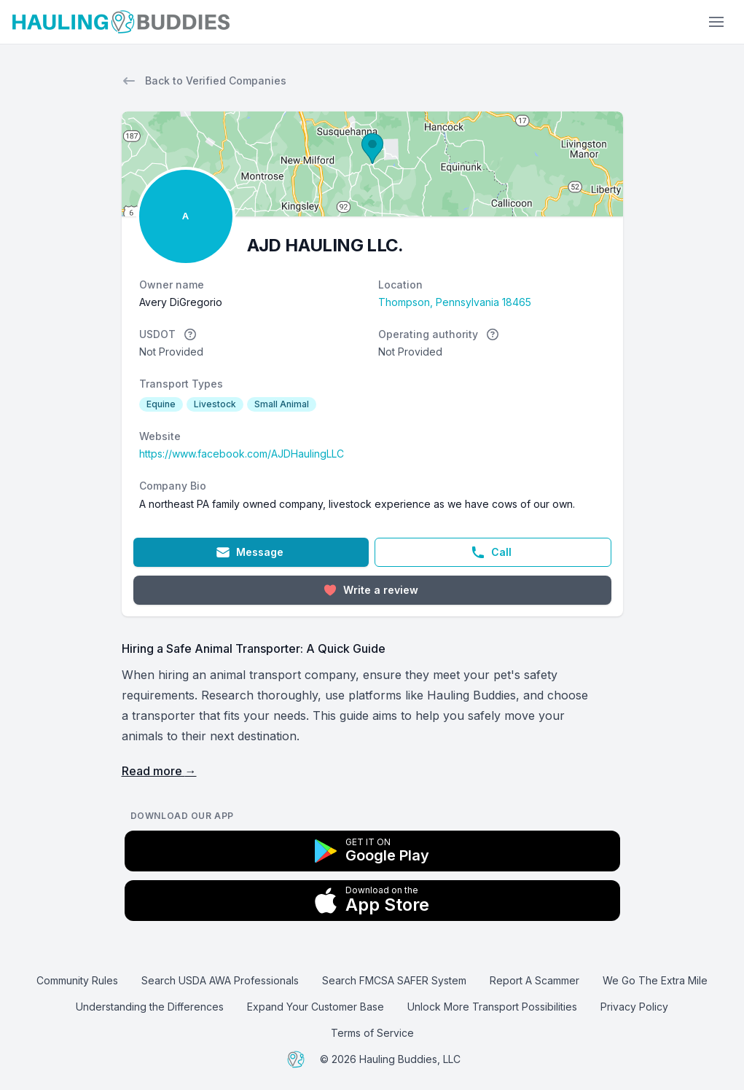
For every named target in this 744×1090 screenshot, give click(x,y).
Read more (159, 771)
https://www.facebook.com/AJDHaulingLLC (241, 453)
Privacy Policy (634, 1006)
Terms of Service (372, 1033)
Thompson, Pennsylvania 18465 (454, 302)
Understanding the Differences (150, 1006)
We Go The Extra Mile (655, 980)
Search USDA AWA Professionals (220, 980)
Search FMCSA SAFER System (394, 980)
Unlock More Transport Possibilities (492, 1006)
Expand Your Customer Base (315, 1006)
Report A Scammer (534, 980)
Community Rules (77, 980)
